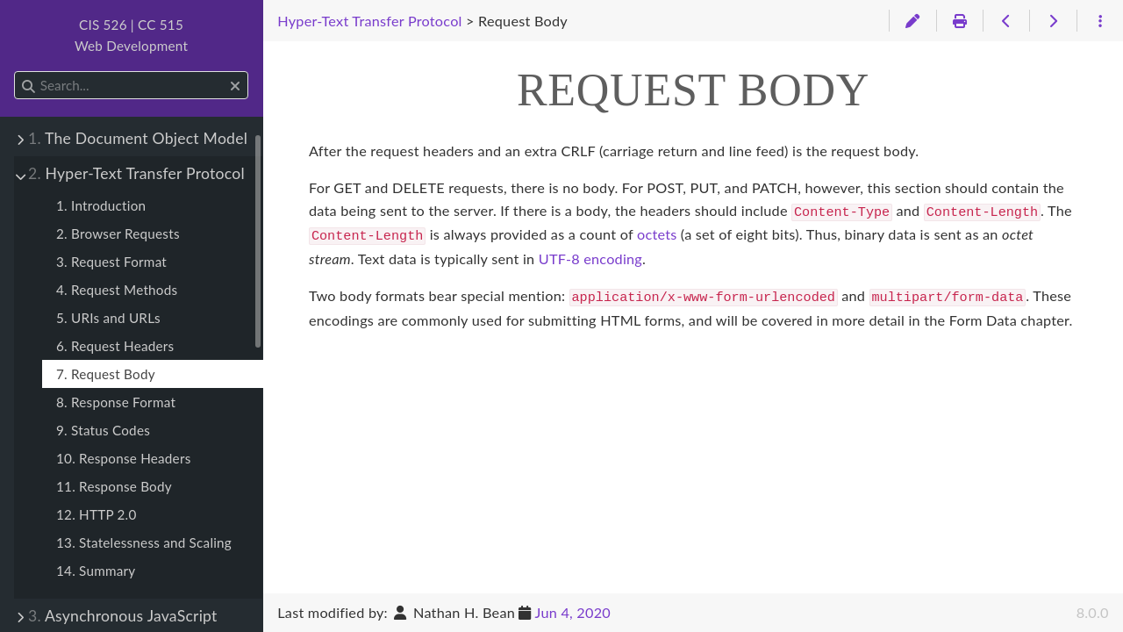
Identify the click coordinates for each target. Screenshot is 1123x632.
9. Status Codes (103, 430)
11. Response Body (114, 486)
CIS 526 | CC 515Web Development (131, 35)
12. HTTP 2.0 (96, 514)
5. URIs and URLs (108, 318)
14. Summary (95, 570)
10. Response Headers (123, 458)
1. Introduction (101, 205)
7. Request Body (105, 374)
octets (657, 232)
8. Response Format (115, 402)
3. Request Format (111, 261)
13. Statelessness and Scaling (144, 542)
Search (15, 71)
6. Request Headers (115, 346)
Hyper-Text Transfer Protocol (136, 173)
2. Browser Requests (118, 233)
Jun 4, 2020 (573, 612)
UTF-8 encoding (590, 255)
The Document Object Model (137, 138)
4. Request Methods (116, 290)
